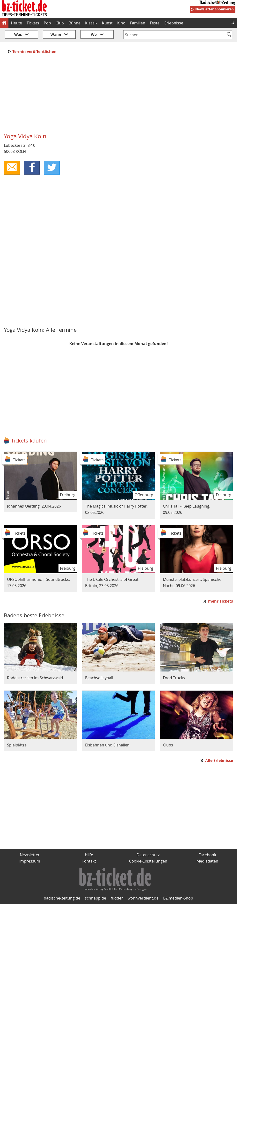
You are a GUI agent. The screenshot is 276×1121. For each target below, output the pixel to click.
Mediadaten (207, 846)
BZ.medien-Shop (178, 883)
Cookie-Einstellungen (148, 846)
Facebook (207, 840)
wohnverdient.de (143, 883)
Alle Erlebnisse (219, 746)
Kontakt (89, 846)
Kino (121, 23)
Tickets (33, 23)
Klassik (91, 23)
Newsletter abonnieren (214, 9)
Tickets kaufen (29, 426)
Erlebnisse (173, 23)
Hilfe (89, 840)
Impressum (29, 846)
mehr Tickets (220, 586)
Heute (16, 23)
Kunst (107, 23)
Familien (137, 23)
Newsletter (30, 840)
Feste (155, 23)
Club (60, 23)
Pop (47, 23)
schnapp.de (95, 883)
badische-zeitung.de (62, 883)
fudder (117, 883)
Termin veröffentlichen (35, 37)
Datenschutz (148, 840)
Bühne (74, 23)
